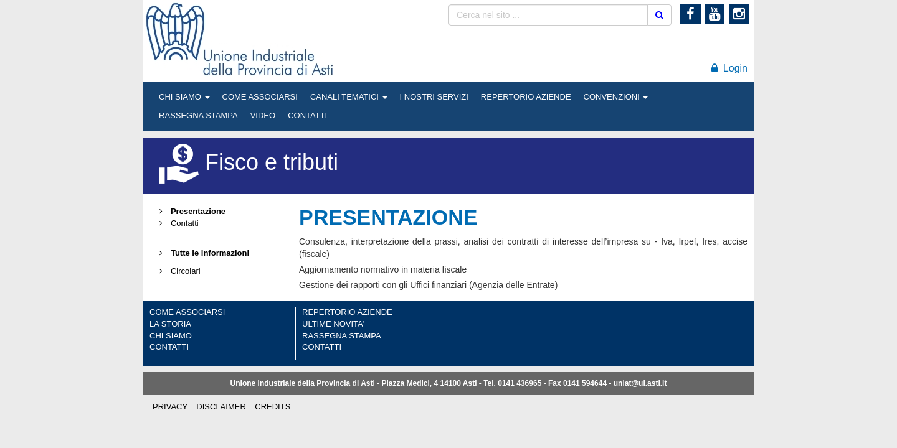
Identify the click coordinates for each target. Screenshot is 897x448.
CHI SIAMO (184, 96)
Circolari (178, 271)
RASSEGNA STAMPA (198, 115)
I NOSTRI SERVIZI (434, 96)
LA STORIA (170, 324)
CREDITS (272, 406)
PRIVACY (170, 406)
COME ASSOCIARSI (260, 96)
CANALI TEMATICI (348, 96)
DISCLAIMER (220, 406)
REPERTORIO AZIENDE (526, 96)
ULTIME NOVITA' (333, 324)
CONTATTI (307, 115)
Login (729, 68)
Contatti (177, 223)
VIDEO (262, 115)
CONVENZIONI (616, 96)
